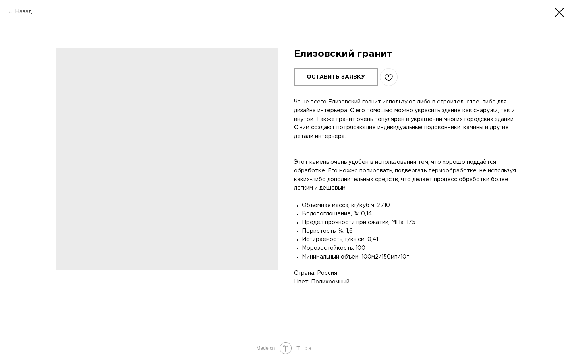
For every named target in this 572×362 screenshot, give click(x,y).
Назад (23, 12)
